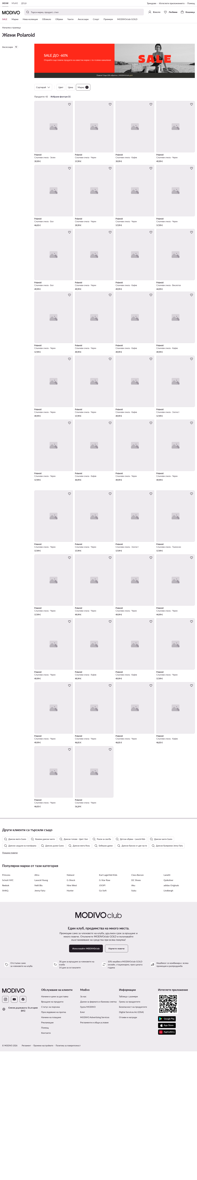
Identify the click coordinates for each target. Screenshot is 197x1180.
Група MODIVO (88, 1135)
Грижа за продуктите (129, 1130)
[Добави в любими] (69, 104)
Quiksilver (168, 1008)
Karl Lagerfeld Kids (108, 1003)
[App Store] (167, 1154)
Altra (36, 1003)
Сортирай (43, 87)
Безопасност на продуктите (133, 1135)
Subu (133, 1019)
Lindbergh (168, 1019)
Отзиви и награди (128, 1146)
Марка (83, 87)
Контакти (46, 1161)
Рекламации (47, 1151)
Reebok (5, 1014)
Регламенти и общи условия (94, 1151)
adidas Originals (171, 1014)
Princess (6, 1003)
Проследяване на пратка (53, 1140)
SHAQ (5, 1019)
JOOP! (102, 1014)
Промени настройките (43, 1174)
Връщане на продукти (52, 1130)
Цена (70, 87)
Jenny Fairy (39, 1019)
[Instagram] (5, 1128)
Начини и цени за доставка (54, 1125)
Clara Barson (137, 1003)
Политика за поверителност (68, 1174)
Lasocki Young (41, 1008)
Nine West (72, 1014)
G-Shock (71, 1008)
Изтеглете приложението (172, 3)
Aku (133, 1014)
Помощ (191, 3)
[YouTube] (14, 1128)
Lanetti (167, 1003)
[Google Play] (167, 1147)
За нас (83, 1125)
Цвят (60, 87)
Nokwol (70, 1003)
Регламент (26, 1174)
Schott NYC (8, 1008)
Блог (82, 1140)
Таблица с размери (128, 1125)
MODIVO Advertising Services (94, 1146)
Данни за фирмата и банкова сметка (98, 1130)
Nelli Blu (38, 1014)
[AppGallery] (167, 1160)
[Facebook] (23, 1128)
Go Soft (103, 1019)
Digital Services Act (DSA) (131, 1140)
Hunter (70, 1019)
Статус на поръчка (50, 1135)
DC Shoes (136, 1008)
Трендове (151, 3)
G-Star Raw (104, 1008)
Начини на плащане (51, 1146)
